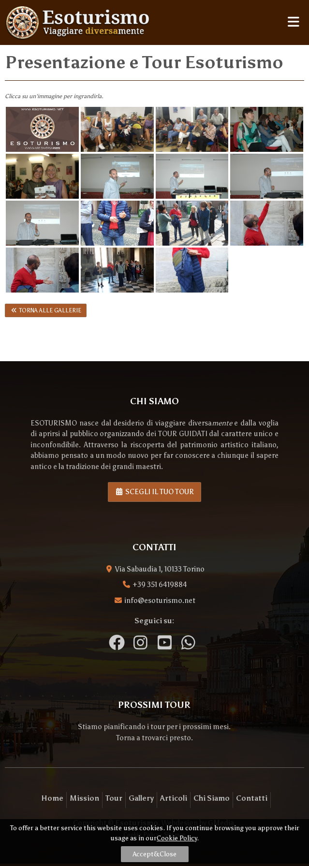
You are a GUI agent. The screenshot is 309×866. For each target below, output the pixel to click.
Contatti (251, 798)
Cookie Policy (177, 838)
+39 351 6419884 (159, 584)
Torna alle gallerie (45, 310)
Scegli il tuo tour (154, 491)
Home (52, 798)
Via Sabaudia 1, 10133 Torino (160, 569)
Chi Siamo (211, 798)
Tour (113, 798)
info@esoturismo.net (159, 600)
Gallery (141, 798)
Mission (84, 798)
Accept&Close (154, 854)
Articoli (173, 798)
